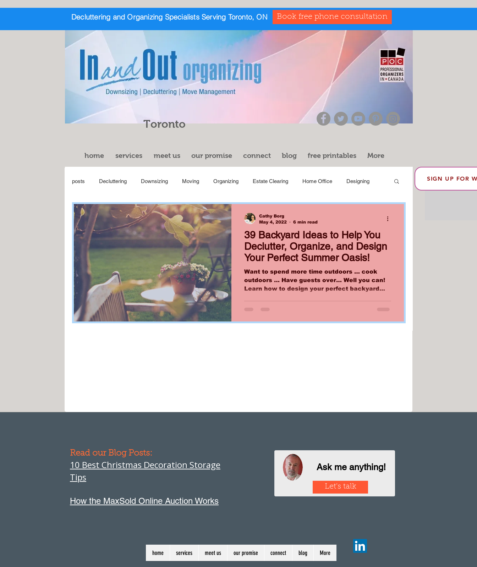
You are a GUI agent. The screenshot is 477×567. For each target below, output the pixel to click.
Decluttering (113, 181)
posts (78, 181)
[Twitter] (341, 119)
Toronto (164, 124)
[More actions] (390, 218)
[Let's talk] (340, 487)
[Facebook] (323, 119)
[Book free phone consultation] (332, 17)
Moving (190, 181)
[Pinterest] (376, 119)
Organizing (225, 181)
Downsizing (154, 181)
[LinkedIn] (360, 546)
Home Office (317, 181)
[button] (131, 156)
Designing (357, 181)
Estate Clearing (270, 181)
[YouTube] (358, 119)
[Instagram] (393, 119)
